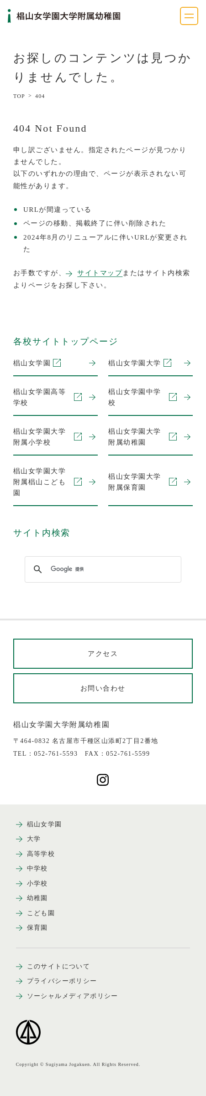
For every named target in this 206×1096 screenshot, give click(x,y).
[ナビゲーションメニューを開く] (189, 16)
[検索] (102, 569)
